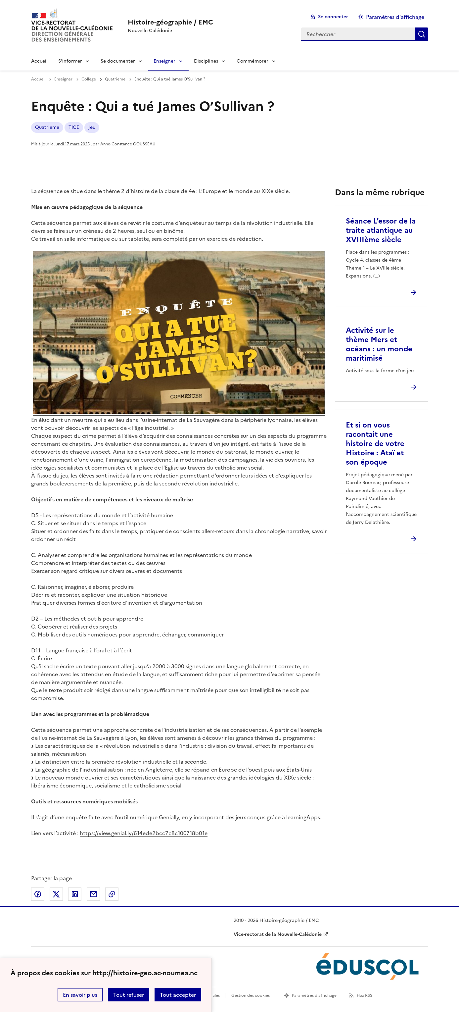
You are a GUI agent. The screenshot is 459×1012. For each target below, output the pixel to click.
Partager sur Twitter (56, 894)
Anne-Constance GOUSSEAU (128, 144)
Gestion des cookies (250, 995)
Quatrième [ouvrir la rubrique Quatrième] (115, 79)
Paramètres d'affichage (314, 995)
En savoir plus (80, 995)
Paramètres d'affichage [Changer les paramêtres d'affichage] (395, 17)
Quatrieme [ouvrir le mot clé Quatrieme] (47, 127)
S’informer (70, 61)
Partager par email (93, 894)
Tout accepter (178, 995)
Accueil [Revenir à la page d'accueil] (39, 61)
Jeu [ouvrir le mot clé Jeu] (91, 127)
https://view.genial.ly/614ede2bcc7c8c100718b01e (143, 833)
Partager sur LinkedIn (74, 894)
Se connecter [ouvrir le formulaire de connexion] (333, 16)
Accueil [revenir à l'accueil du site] (38, 79)
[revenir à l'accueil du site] (170, 22)
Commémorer (252, 61)
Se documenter (118, 61)
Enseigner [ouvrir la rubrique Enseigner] (63, 79)
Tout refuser (128, 995)
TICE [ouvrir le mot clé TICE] (74, 127)
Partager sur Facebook (37, 894)
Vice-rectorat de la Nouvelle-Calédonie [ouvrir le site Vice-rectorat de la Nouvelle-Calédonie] (278, 934)
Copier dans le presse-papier (111, 894)
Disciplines (206, 61)
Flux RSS (364, 995)
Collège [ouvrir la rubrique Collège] (88, 79)
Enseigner (164, 61)
